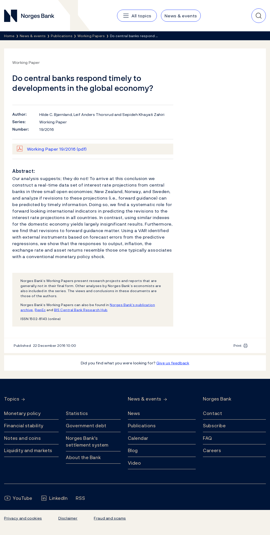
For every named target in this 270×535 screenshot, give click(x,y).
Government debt (86, 425)
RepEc (40, 309)
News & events (144, 399)
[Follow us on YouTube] (18, 498)
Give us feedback (172, 363)
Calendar (138, 438)
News (134, 413)
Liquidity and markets (28, 450)
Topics (11, 399)
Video (134, 463)
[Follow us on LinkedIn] (54, 498)
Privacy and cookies (23, 518)
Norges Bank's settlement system (87, 441)
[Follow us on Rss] (80, 498)
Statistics (77, 413)
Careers (212, 450)
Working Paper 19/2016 (57, 149)
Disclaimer (68, 518)
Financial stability (23, 425)
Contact (212, 413)
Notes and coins (22, 438)
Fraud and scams (110, 518)
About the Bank (83, 457)
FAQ (207, 438)
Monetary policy (22, 413)
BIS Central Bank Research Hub (81, 309)
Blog (133, 450)
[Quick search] (258, 15)
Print (238, 345)
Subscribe (214, 425)
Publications (142, 425)
